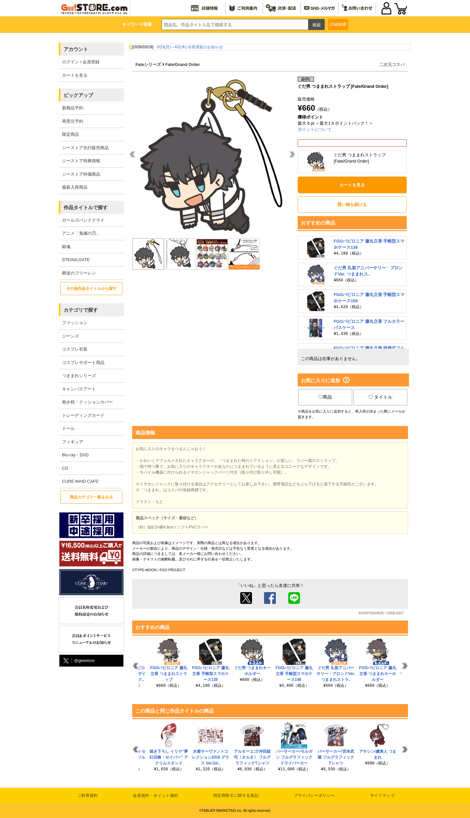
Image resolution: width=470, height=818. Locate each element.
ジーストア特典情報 (81, 160)
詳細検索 (338, 24)
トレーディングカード (83, 415)
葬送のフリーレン (79, 273)
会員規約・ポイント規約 (155, 795)
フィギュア (72, 441)
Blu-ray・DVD (75, 454)
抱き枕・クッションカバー (87, 402)
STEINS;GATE (76, 259)
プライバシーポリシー (314, 795)
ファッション (74, 322)
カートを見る (74, 75)
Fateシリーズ (148, 64)
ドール (68, 428)
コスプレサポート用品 (83, 362)
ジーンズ (70, 336)
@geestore (78, 661)
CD (65, 468)
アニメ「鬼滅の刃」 (81, 233)
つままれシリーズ (79, 375)
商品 (325, 397)
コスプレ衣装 (74, 349)
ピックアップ (78, 95)
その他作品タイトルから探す (91, 288)
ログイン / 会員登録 (81, 61)
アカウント (76, 49)
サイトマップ (382, 795)
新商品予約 (72, 107)
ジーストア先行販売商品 (85, 147)
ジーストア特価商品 (81, 174)
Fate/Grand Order (182, 64)
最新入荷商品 (74, 187)
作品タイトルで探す (86, 207)
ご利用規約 (87, 795)
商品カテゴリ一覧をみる (91, 497)
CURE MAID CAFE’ (80, 481)
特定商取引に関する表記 (236, 795)
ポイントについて (315, 129)
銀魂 (66, 246)
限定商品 (70, 134)
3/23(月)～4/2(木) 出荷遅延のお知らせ (190, 47)
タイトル (380, 397)
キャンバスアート (79, 388)
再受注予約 (72, 121)
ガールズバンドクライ (83, 220)
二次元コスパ (392, 64)
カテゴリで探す (81, 310)
